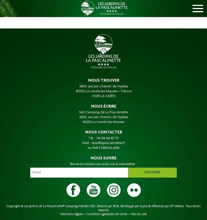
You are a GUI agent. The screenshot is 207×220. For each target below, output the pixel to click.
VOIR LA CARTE (103, 96)
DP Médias (177, 206)
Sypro (144, 206)
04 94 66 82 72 (108, 138)
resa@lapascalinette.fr (108, 143)
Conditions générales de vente (106, 214)
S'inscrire (152, 172)
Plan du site (139, 214)
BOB (116, 206)
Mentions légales (71, 214)
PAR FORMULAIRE (106, 148)
